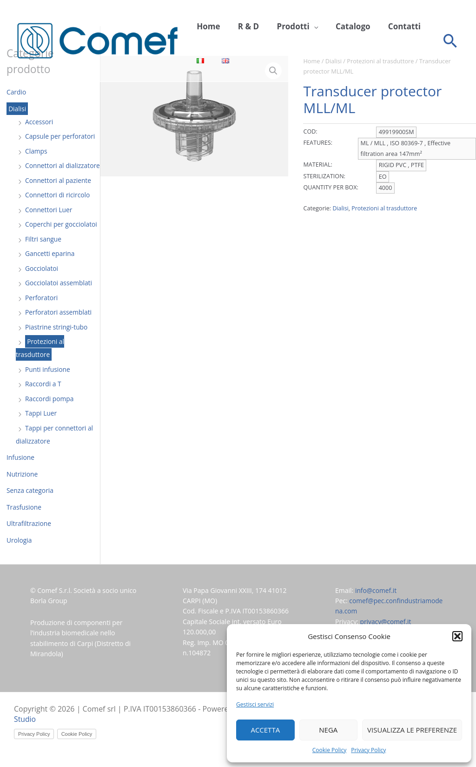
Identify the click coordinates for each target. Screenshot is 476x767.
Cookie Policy (329, 750)
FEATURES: (317, 143)
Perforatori (41, 310)
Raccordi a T (43, 396)
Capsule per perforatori (60, 136)
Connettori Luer (49, 222)
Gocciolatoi (42, 281)
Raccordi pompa (49, 411)
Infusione (21, 470)
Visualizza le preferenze (412, 729)
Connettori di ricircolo (58, 207)
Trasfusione (24, 520)
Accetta (265, 729)
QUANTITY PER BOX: (330, 187)
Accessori (39, 121)
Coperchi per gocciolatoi (61, 237)
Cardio (16, 91)
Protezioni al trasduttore (40, 361)
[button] (457, 636)
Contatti (386, 26)
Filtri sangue (43, 252)
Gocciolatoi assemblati (59, 295)
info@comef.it (376, 603)
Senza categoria (30, 503)
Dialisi (17, 108)
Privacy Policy (368, 750)
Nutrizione (22, 487)
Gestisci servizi (255, 704)
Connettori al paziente (58, 193)
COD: (310, 131)
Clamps (36, 151)
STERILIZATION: (324, 176)
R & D (242, 26)
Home (206, 26)
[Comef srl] (97, 44)
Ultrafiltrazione (29, 536)
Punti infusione (48, 382)
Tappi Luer (41, 426)
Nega (328, 729)
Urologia (19, 553)
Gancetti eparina (50, 266)
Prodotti (283, 26)
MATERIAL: (317, 164)
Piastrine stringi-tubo (56, 340)
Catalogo (339, 26)
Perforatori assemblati (59, 325)
